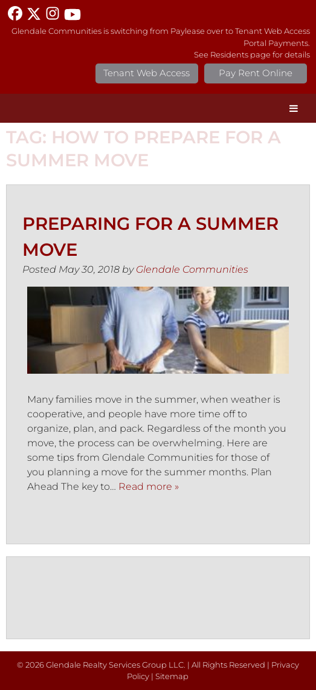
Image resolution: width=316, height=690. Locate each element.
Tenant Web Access (146, 73)
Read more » (148, 486)
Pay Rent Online (255, 73)
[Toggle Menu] (293, 108)
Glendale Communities (192, 269)
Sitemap (172, 676)
